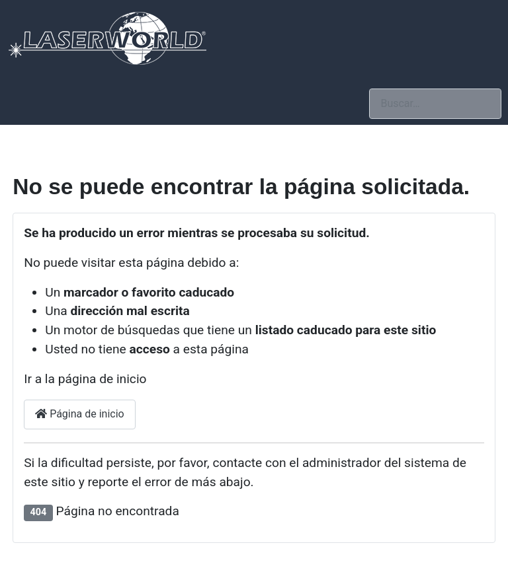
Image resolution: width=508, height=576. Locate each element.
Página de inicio (79, 414)
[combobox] (435, 103)
